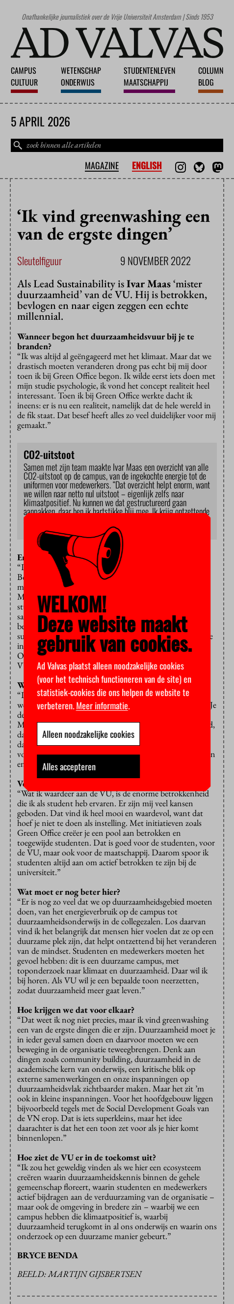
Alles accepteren (69, 766)
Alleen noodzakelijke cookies (88, 734)
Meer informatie (102, 705)
